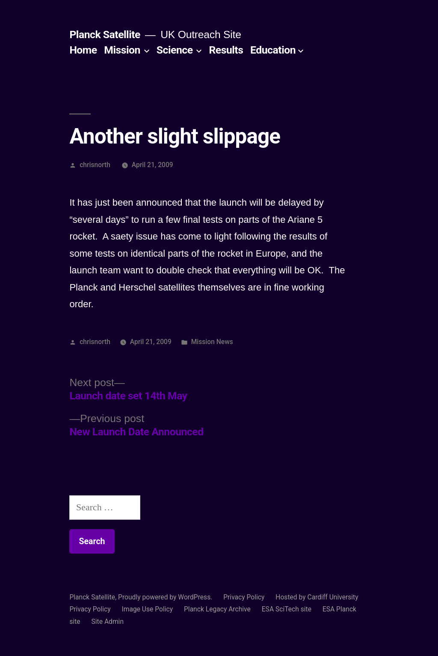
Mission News (212, 342)
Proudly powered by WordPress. (166, 597)
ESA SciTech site (286, 609)
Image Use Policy (147, 609)
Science (175, 50)
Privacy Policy (243, 597)
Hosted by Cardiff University (316, 597)
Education (273, 50)
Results (226, 50)
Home (83, 50)
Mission (122, 50)
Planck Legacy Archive (217, 609)
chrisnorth (95, 165)
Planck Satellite (104, 34)
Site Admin (108, 621)
